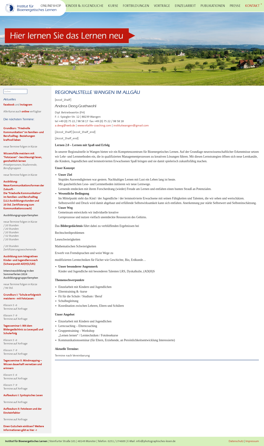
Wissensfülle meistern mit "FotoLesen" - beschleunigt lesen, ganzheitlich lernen (22, 157)
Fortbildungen (136, 6)
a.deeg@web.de (65, 125)
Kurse (113, 6)
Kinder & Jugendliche (84, 6)
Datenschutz (236, 441)
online (25, 111)
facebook (9, 104)
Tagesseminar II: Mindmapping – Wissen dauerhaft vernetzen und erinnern (22, 364)
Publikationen (213, 6)
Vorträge (162, 6)
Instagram (26, 104)
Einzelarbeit (185, 6)
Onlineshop (51, 6)
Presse (235, 6)
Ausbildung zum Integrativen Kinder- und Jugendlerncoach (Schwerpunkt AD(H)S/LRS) (20, 260)
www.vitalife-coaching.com (94, 125)
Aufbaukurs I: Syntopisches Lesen (23, 395)
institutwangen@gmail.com (131, 125)
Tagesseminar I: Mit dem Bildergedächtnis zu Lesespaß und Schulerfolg (23, 329)
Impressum (252, 441)
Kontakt (252, 6)
